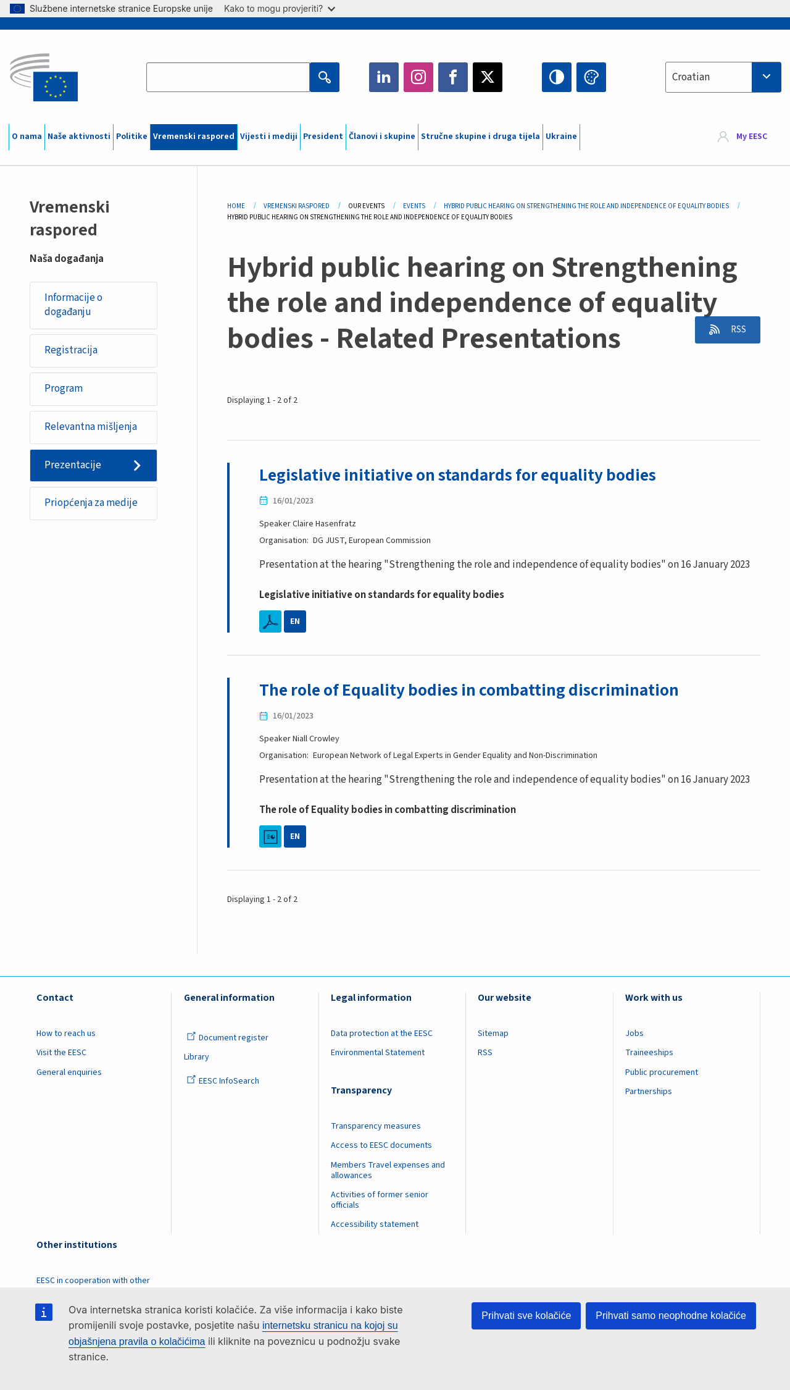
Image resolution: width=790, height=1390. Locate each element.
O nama (27, 136)
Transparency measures (376, 1125)
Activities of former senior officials (379, 1200)
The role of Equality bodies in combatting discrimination (473, 690)
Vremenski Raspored (297, 206)
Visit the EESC (61, 1053)
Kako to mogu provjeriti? (279, 8)
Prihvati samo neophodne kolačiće (671, 1315)
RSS (735, 330)
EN (295, 621)
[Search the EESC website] (228, 77)
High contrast (557, 77)
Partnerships (648, 1091)
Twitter (487, 77)
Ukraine (561, 136)
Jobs (634, 1033)
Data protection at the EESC (382, 1033)
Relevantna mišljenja (91, 428)
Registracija (71, 350)
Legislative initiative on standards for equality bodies (462, 475)
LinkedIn (384, 77)
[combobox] (723, 77)
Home (236, 206)
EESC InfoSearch (222, 1080)
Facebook (453, 77)
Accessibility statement (374, 1224)
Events (414, 206)
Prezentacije (73, 467)
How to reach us (66, 1033)
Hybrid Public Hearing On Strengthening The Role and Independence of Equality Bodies (586, 206)
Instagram (418, 77)
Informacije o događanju (74, 305)
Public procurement (661, 1072)
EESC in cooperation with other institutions (93, 1285)
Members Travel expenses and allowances (388, 1169)
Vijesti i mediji (268, 136)
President (323, 136)
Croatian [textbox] (691, 77)
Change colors (591, 77)
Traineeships (649, 1053)
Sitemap (493, 1033)
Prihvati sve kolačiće (526, 1315)
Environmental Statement (378, 1053)
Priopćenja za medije (91, 505)
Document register (227, 1037)
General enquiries (69, 1072)
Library (196, 1057)
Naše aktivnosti (79, 136)
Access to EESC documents (381, 1145)
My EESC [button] (751, 137)
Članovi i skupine (382, 136)
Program (64, 389)
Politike (132, 136)
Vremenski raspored (194, 136)
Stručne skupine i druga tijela (480, 136)
